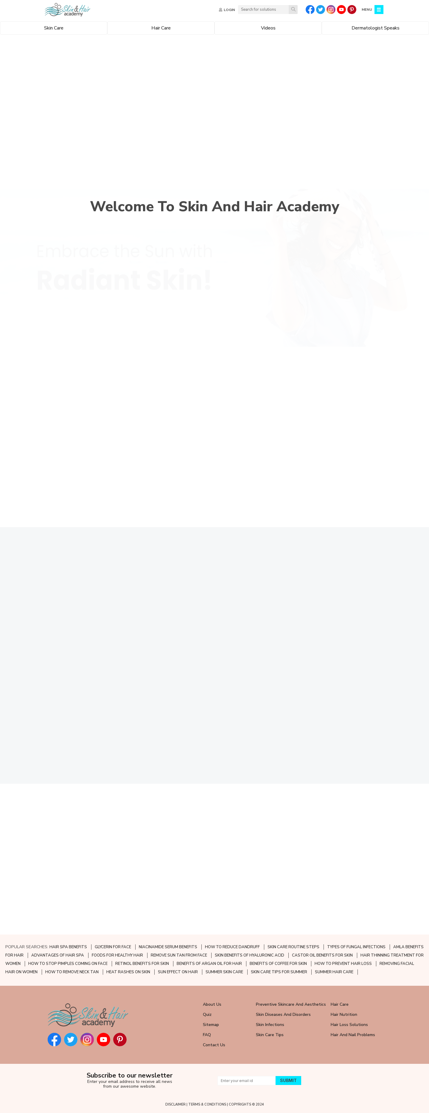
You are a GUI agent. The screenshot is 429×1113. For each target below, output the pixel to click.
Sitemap (211, 1024)
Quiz (207, 1014)
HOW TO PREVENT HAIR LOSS (343, 963)
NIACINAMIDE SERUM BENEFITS (168, 947)
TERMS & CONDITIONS (207, 1104)
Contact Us (214, 1045)
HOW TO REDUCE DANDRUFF (232, 947)
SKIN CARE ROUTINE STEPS (293, 947)
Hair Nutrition (344, 1014)
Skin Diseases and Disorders (283, 1014)
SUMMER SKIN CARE (224, 972)
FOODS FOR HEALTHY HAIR (117, 955)
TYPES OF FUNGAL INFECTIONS (356, 947)
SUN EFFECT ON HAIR (178, 972)
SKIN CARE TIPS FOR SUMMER (279, 972)
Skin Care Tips (270, 1035)
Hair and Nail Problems (353, 1035)
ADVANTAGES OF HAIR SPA (57, 955)
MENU (367, 9)
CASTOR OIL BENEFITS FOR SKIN (322, 955)
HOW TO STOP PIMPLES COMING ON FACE (68, 963)
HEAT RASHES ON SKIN (128, 972)
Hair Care (340, 1004)
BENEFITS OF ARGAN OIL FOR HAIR (209, 963)
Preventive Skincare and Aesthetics (291, 1004)
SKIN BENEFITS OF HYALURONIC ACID (249, 955)
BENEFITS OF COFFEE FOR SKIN (278, 963)
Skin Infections (270, 1024)
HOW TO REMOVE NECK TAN (72, 972)
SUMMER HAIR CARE (334, 972)
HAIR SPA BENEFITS (68, 947)
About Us (212, 1004)
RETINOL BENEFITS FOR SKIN (142, 963)
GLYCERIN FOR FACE (113, 947)
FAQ (207, 1035)
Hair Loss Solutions (349, 1024)
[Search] (293, 9)
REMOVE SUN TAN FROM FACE (179, 955)
